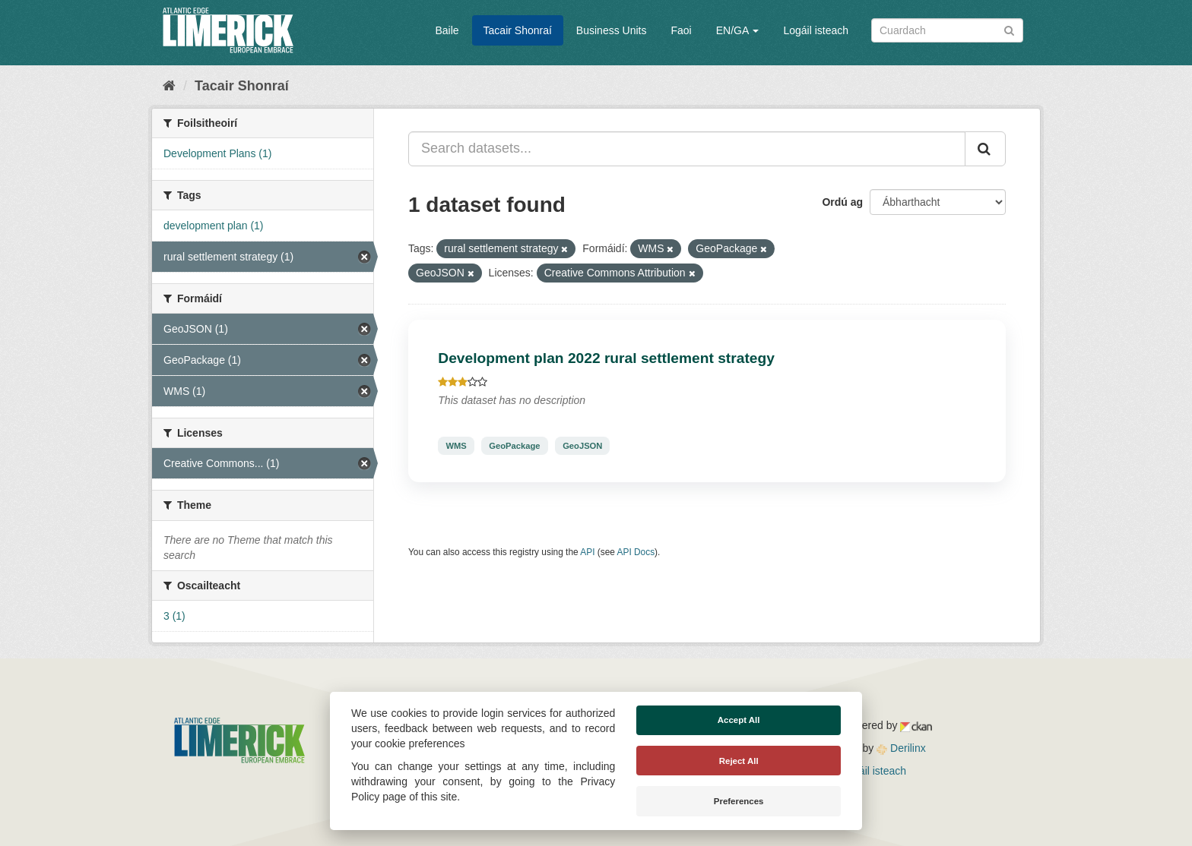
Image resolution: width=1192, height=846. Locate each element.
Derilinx (901, 748)
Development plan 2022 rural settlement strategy (606, 358)
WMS (455, 445)
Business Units (611, 30)
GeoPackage (514, 445)
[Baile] (169, 85)
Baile (446, 30)
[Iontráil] (1009, 29)
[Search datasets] (947, 30)
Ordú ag (842, 202)
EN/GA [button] (737, 30)
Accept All (739, 719)
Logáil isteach (815, 30)
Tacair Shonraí (517, 30)
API (587, 552)
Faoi (680, 30)
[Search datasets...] (686, 148)
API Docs (636, 552)
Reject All (739, 761)
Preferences (739, 801)
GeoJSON (582, 445)
